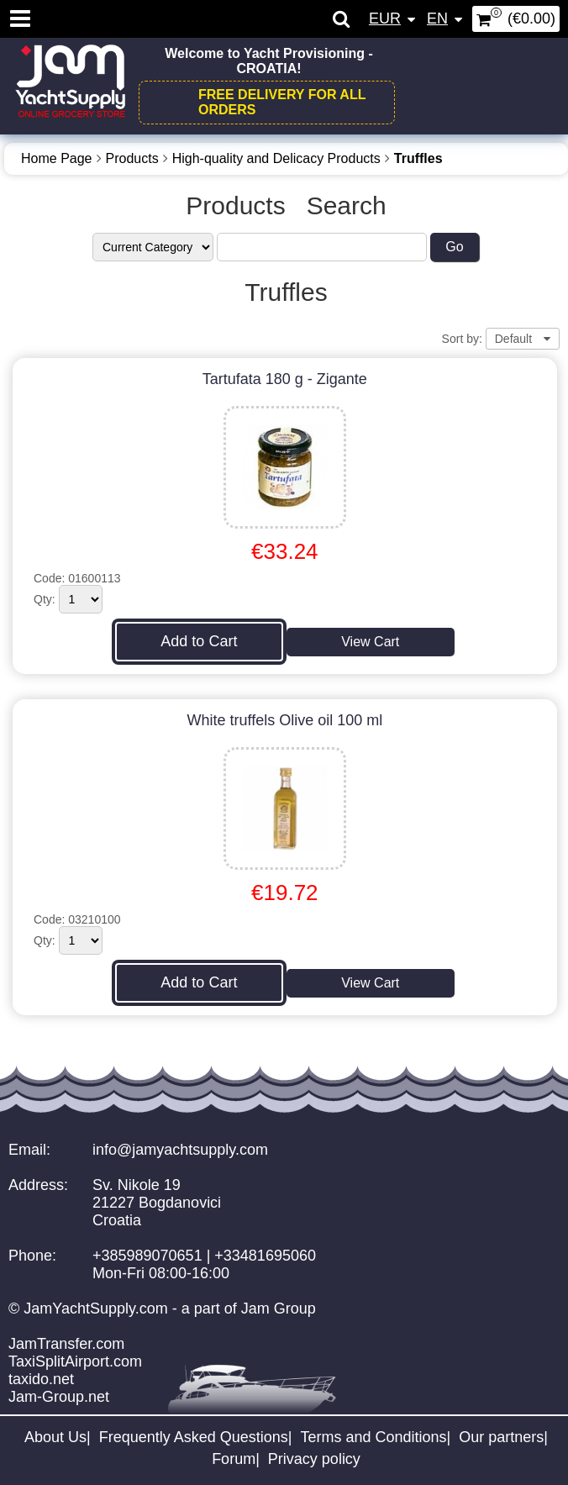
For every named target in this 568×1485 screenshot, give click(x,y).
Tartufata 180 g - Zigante (284, 379)
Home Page (56, 158)
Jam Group (278, 1308)
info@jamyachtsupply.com (180, 1149)
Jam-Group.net (58, 1396)
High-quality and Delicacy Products (276, 158)
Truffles (418, 158)
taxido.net (41, 1379)
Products (132, 158)
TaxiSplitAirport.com (75, 1361)
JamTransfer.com (66, 1343)
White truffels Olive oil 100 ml (284, 720)
